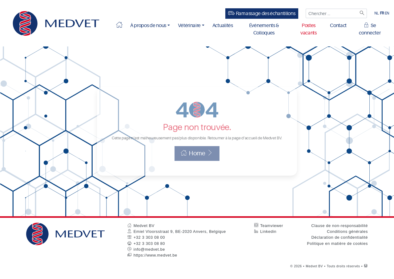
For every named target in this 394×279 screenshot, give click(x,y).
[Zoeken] (361, 13)
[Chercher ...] (331, 13)
